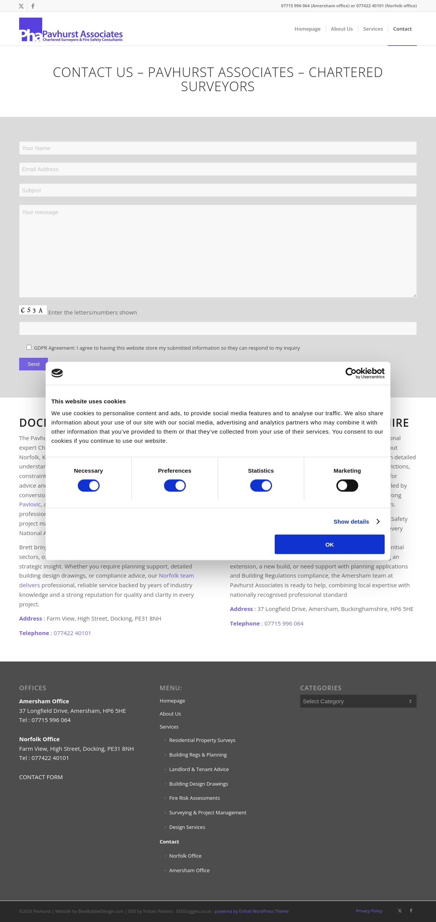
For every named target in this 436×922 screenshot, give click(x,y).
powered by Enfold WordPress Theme (252, 911)
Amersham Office (189, 870)
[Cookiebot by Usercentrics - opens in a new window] (351, 373)
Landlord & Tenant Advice (199, 769)
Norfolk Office (185, 855)
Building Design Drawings (198, 783)
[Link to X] (21, 5)
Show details (351, 521)
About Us (170, 713)
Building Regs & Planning (198, 754)
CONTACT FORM (41, 777)
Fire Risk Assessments (194, 797)
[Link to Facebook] (33, 5)
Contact (169, 841)
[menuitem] (308, 29)
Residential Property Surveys (202, 740)
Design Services (187, 827)
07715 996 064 (283, 623)
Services (169, 726)
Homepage (172, 700)
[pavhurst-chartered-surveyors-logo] (71, 29)
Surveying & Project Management (207, 812)
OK (329, 544)
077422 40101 (72, 633)
